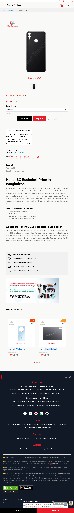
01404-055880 (19, 405)
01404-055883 (49, 405)
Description (11, 165)
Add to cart (24, 118)
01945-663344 (49, 393)
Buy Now (39, 118)
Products (10, 10)
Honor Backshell (19, 152)
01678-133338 (19, 393)
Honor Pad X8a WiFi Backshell (48, 349)
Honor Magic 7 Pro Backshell (16, 349)
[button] (34, 362)
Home (4, 10)
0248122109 (58, 393)
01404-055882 (39, 405)
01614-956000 (29, 393)
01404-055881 (29, 405)
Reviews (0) (10, 168)
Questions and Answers (16, 171)
